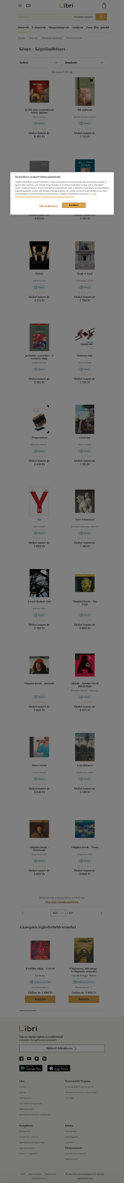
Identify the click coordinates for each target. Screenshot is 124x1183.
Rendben (74, 205)
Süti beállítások (48, 206)
